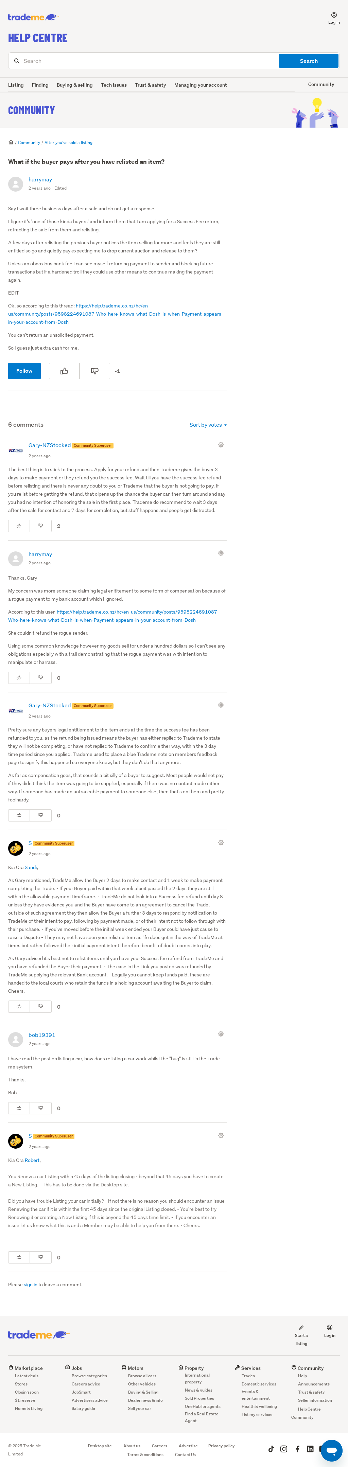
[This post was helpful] (64, 371)
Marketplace (25, 1368)
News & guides (198, 1390)
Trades (248, 1376)
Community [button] (321, 84)
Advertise (188, 1446)
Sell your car (139, 1408)
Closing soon (27, 1392)
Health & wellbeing (259, 1406)
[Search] (174, 60)
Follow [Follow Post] (24, 370)
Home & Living (28, 1408)
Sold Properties (199, 1398)
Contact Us (185, 1454)
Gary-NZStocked (50, 444)
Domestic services (259, 1384)
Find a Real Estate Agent (202, 1417)
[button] (330, 17)
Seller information (315, 1400)
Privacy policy (221, 1446)
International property (197, 1378)
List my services (257, 1414)
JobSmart (81, 1392)
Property (191, 1368)
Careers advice (86, 1384)
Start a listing (301, 1335)
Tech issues (114, 85)
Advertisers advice (90, 1400)
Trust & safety (150, 85)
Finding (40, 85)
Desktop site (100, 1446)
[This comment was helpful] (19, 526)
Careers (159, 1446)
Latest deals (26, 1376)
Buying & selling (75, 85)
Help (302, 1376)
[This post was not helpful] (95, 371)
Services (248, 1368)
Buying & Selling (143, 1392)
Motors (132, 1368)
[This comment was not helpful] (41, 526)
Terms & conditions (145, 1454)
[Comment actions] (222, 445)
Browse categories (89, 1376)
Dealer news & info (145, 1400)
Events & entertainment (256, 1395)
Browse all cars (142, 1376)
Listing (16, 85)
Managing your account (200, 85)
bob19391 (42, 1034)
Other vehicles (142, 1384)
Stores (21, 1384)
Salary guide (83, 1408)
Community (31, 109)
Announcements (314, 1384)
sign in (30, 1285)
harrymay (40, 179)
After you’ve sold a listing (68, 142)
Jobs (73, 1368)
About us (131, 1446)
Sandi (31, 867)
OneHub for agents (203, 1406)
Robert (32, 1160)
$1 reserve (25, 1400)
